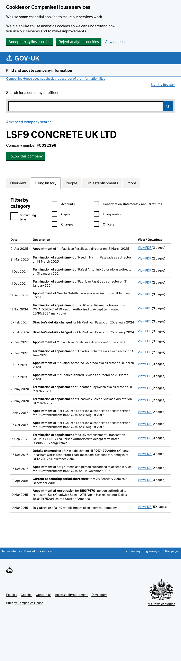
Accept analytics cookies (30, 41)
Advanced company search (29, 122)
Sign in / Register (163, 85)
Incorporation (108, 214)
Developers (99, 595)
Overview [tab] (18, 182)
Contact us (43, 595)
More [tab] (131, 182)
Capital (61, 214)
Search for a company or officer (32, 92)
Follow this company (25, 156)
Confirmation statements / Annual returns (128, 204)
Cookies (26, 595)
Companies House (30, 603)
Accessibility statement (71, 595)
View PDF (145, 248)
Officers (104, 225)
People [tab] (71, 182)
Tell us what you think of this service (27, 551)
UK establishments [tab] (102, 182)
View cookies (115, 42)
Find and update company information (39, 70)
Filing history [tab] (45, 182)
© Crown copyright (161, 604)
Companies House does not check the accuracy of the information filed (55, 78)
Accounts (63, 204)
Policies (11, 595)
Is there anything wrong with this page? (152, 551)
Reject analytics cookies (78, 41)
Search (168, 106)
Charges (62, 225)
